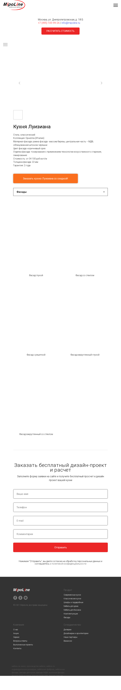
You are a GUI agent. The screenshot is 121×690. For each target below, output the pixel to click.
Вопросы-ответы (20, 641)
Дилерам (67, 630)
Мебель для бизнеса (72, 610)
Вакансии (68, 641)
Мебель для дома (71, 606)
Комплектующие (71, 614)
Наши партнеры (70, 637)
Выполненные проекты (23, 645)
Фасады (67, 617)
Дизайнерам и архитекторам (76, 633)
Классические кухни (72, 599)
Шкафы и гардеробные (73, 602)
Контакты (17, 648)
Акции (16, 633)
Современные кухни (72, 595)
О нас (15, 630)
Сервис (16, 637)
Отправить (60, 547)
